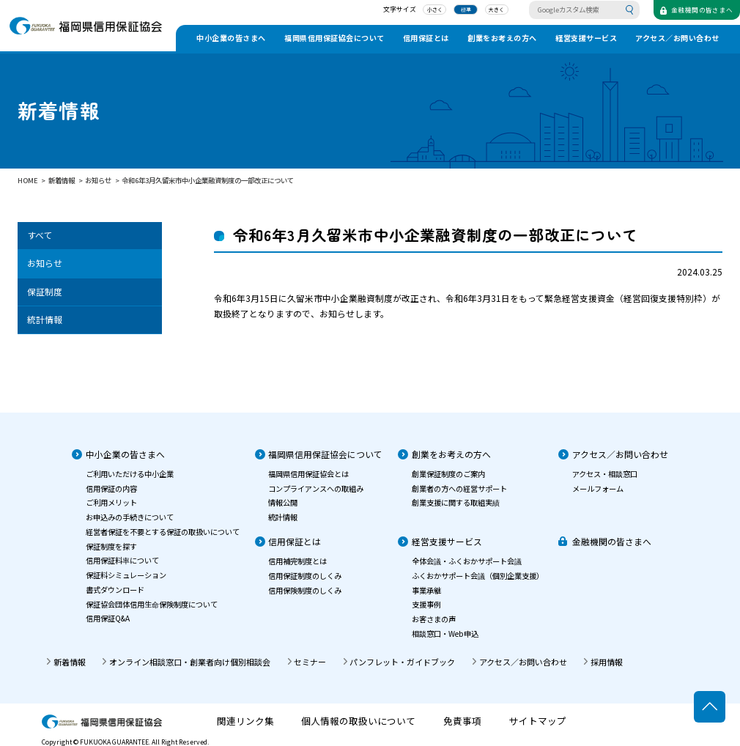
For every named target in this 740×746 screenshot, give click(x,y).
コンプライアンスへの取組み (315, 488)
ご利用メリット (111, 502)
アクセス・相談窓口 (604, 473)
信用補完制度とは (297, 560)
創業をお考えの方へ (502, 37)
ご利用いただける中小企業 (130, 473)
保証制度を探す (111, 546)
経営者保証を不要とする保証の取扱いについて (163, 531)
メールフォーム (598, 488)
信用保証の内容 (111, 488)
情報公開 (282, 502)
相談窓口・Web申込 (445, 633)
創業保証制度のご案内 (448, 473)
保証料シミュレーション (126, 574)
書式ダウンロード (115, 589)
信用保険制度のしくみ (304, 590)
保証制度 (44, 291)
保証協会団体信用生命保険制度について (152, 604)
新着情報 (69, 662)
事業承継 (426, 590)
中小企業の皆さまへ (231, 37)
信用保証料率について (122, 560)
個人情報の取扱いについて (358, 721)
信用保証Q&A (108, 618)
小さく (422, 11)
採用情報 (607, 662)
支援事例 (426, 604)
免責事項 (462, 721)
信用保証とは (426, 37)
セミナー (310, 662)
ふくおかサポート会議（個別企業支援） (478, 575)
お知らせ (44, 262)
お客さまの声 (434, 618)
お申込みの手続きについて (130, 517)
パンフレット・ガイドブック (402, 662)
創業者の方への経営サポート (459, 488)
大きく (483, 11)
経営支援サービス (586, 37)
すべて (40, 235)
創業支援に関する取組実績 (456, 502)
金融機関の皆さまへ (611, 541)
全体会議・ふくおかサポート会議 (467, 560)
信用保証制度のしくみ (304, 575)
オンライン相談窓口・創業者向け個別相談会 (189, 662)
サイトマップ (537, 721)
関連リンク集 (245, 721)
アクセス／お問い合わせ (677, 37)
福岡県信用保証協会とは (308, 473)
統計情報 (44, 319)
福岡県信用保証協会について (334, 37)
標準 (453, 11)
